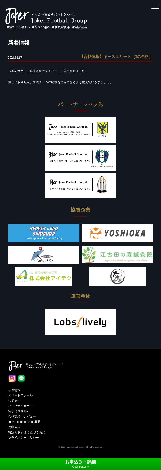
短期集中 (14, 400)
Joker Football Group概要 (24, 421)
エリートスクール (20, 395)
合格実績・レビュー (22, 416)
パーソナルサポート (22, 406)
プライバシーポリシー (23, 437)
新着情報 (14, 390)
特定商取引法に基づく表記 (26, 432)
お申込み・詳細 (80, 463)
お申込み (14, 427)
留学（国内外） (19, 411)
